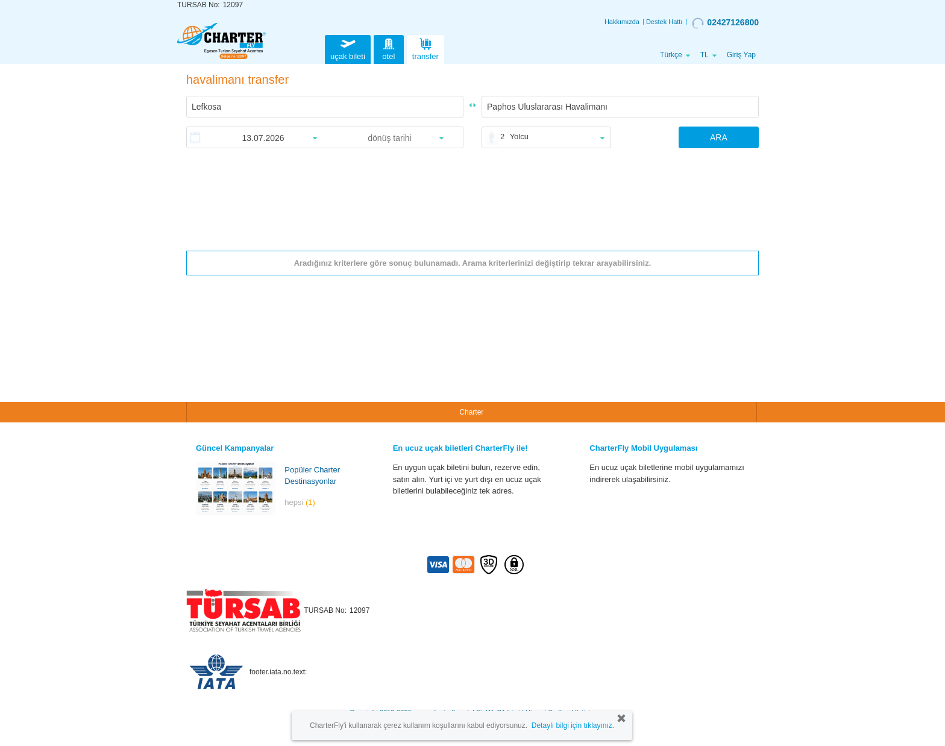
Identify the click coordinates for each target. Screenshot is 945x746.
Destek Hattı (664, 21)
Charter (471, 412)
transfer (425, 48)
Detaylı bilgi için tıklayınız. (573, 725)
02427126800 (725, 22)
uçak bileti (347, 48)
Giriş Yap (741, 55)
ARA (718, 137)
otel (389, 48)
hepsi (299, 502)
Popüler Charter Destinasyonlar (312, 475)
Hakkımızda (621, 21)
